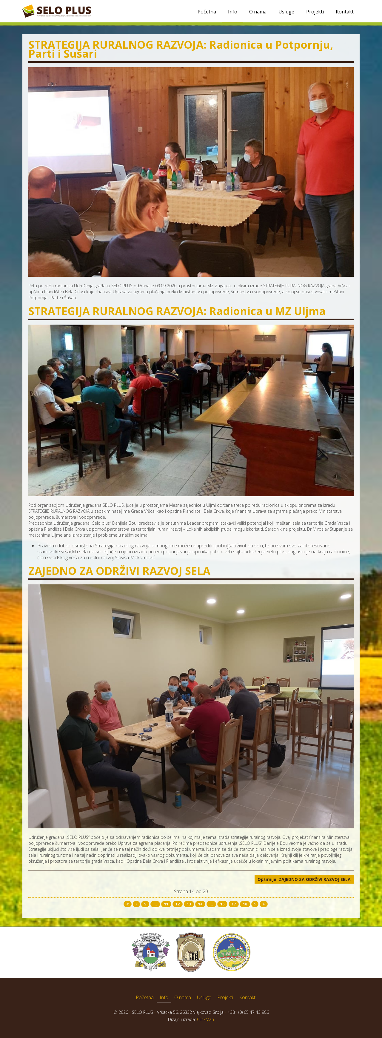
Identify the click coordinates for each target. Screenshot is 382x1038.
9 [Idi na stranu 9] (145, 904)
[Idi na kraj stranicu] (264, 904)
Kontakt (345, 11)
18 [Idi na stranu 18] (245, 904)
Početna (207, 11)
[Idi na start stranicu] (128, 904)
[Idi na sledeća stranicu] (254, 904)
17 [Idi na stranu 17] (234, 904)
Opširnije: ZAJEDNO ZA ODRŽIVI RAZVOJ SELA (304, 879)
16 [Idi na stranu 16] (222, 904)
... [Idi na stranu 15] (211, 904)
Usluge (286, 11)
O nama (258, 11)
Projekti (315, 11)
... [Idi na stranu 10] (155, 904)
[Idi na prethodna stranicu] (136, 904)
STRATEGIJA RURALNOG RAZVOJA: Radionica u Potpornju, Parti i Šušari (180, 49)
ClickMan (205, 1019)
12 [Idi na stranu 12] (177, 904)
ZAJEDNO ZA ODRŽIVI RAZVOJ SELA (119, 570)
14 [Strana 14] (200, 904)
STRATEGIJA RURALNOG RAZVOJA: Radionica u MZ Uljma (177, 311)
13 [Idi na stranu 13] (189, 904)
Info (232, 11)
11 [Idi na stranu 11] (166, 904)
